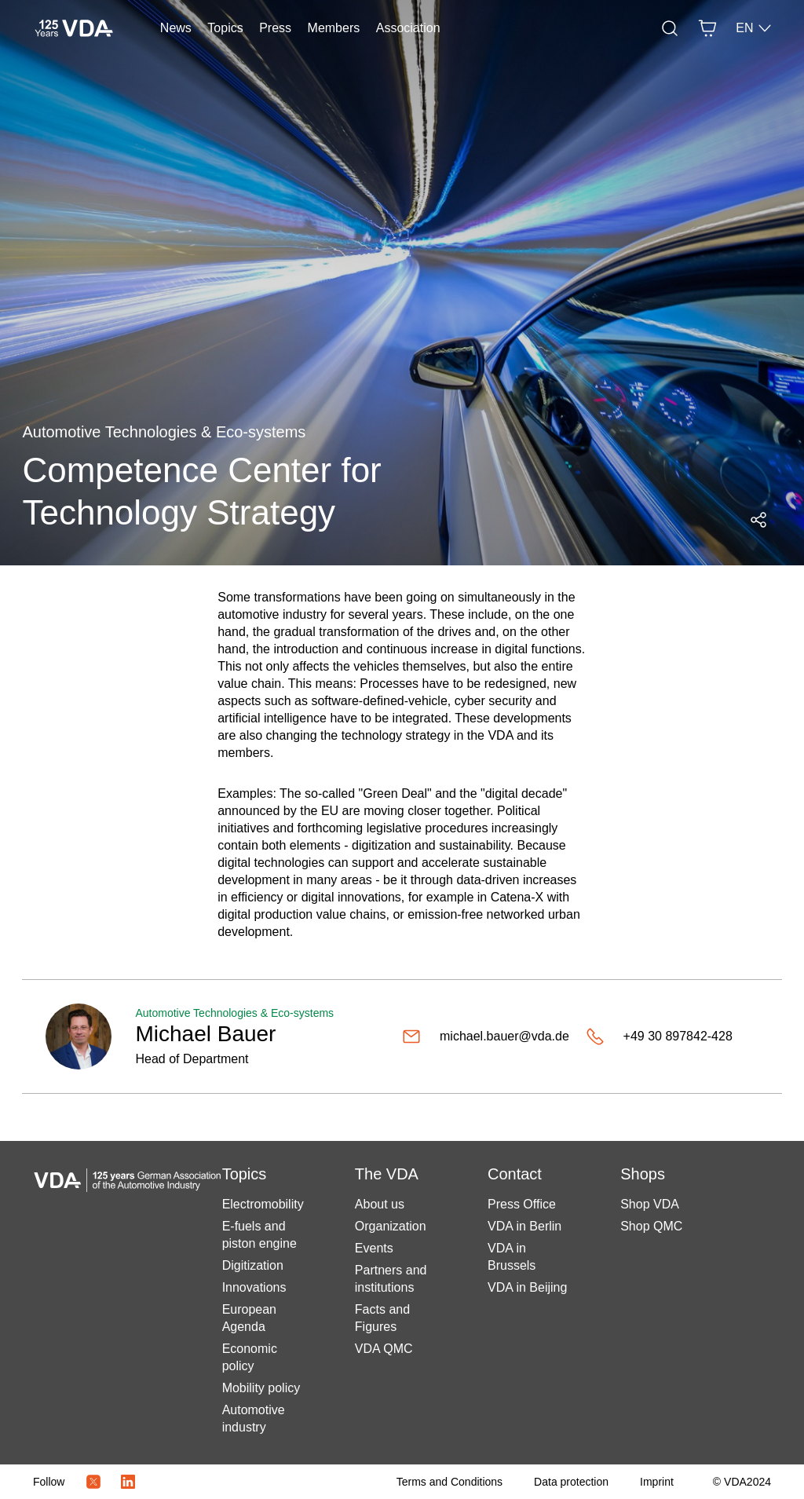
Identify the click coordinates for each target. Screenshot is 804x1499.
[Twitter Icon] (93, 1482)
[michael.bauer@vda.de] (487, 1036)
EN (754, 28)
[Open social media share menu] (758, 519)
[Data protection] (571, 1482)
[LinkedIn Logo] (128, 1482)
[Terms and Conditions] (449, 1482)
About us (379, 1204)
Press (275, 28)
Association (408, 28)
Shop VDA (649, 1204)
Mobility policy (261, 1388)
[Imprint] (657, 1482)
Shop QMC (651, 1226)
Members (334, 28)
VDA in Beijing (527, 1287)
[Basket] (707, 28)
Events (374, 1248)
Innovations (254, 1287)
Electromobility (263, 1204)
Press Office (522, 1204)
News (176, 28)
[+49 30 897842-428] (672, 1036)
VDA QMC (384, 1348)
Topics (225, 28)
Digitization (252, 1265)
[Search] (670, 28)
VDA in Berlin (524, 1226)
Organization (390, 1226)
